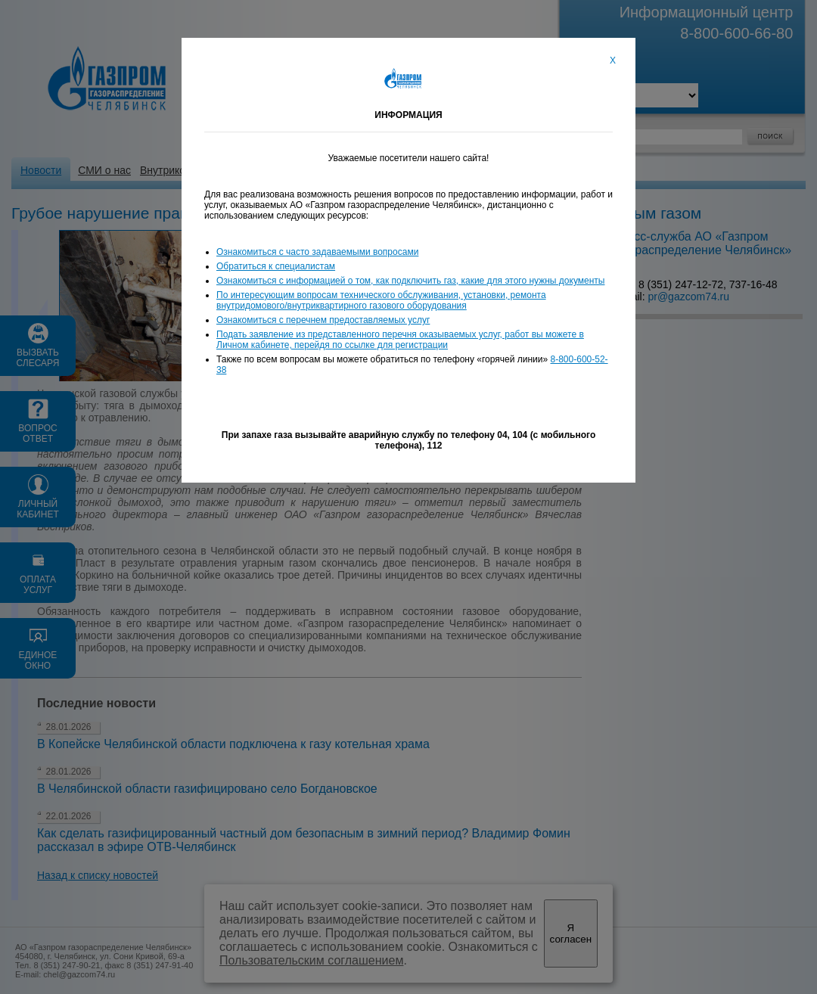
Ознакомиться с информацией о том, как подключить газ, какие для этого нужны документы (410, 280)
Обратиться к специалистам (275, 266)
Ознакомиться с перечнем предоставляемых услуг (323, 320)
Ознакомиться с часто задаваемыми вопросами (317, 252)
